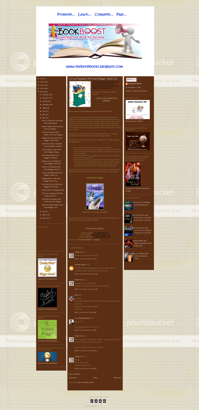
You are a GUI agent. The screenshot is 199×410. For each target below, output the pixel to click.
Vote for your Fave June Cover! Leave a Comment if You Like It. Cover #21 (141, 217)
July (43, 111)
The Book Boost (135, 84)
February (45, 218)
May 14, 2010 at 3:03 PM (86, 312)
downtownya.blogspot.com (100, 235)
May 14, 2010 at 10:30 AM (86, 274)
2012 (42, 85)
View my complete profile (137, 91)
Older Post (117, 378)
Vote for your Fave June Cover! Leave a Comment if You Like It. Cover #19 (141, 230)
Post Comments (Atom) (86, 382)
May (44, 118)
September (46, 104)
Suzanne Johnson (80, 264)
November (46, 98)
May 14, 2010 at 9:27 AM (86, 259)
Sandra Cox (78, 252)
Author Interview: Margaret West (53, 190)
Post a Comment (74, 374)
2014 (42, 78)
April (44, 211)
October (45, 101)
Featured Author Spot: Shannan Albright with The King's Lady (142, 243)
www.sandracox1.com (101, 233)
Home (95, 378)
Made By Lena (106, 406)
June (44, 114)
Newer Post (73, 378)
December (45, 95)
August (44, 108)
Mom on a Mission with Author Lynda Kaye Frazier (140, 256)
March (44, 215)
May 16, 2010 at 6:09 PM (86, 368)
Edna (76, 295)
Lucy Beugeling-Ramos (82, 318)
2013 (42, 82)
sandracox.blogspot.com (101, 237)
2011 (42, 88)
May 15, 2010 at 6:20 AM (86, 351)
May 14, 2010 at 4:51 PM (86, 330)
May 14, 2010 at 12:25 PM (86, 289)
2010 (42, 92)
